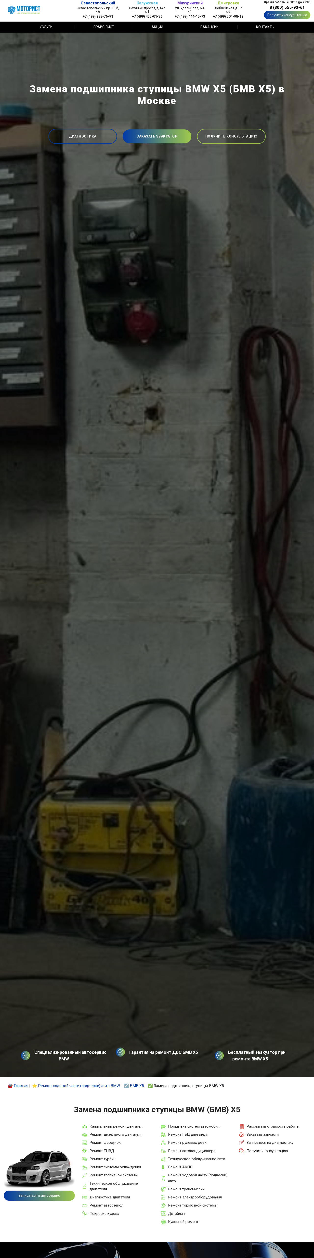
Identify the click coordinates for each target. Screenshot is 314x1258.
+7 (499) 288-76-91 (98, 16)
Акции (157, 27)
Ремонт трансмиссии (186, 1189)
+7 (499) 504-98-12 (228, 16)
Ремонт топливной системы (114, 1175)
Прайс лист (103, 27)
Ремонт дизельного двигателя (116, 1134)
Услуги (45, 27)
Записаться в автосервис (39, 1195)
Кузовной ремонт (183, 1222)
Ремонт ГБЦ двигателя (188, 1134)
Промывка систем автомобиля (195, 1126)
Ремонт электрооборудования (195, 1197)
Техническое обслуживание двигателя (114, 1186)
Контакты (265, 27)
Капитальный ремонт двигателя (117, 1126)
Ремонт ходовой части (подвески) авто (197, 1178)
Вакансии (209, 27)
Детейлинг (177, 1213)
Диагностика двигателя (110, 1197)
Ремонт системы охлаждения (115, 1167)
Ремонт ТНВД (102, 1151)
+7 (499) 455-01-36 (147, 16)
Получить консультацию (287, 15)
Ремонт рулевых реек (187, 1142)
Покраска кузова (104, 1213)
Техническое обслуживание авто (196, 1159)
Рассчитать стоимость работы (273, 1126)
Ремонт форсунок (105, 1142)
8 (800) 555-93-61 (287, 7)
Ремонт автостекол (106, 1205)
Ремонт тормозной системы (192, 1205)
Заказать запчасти (263, 1134)
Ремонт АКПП (180, 1167)
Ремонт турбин (103, 1159)
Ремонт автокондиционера (191, 1151)
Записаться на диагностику (270, 1142)
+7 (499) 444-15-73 (190, 16)
